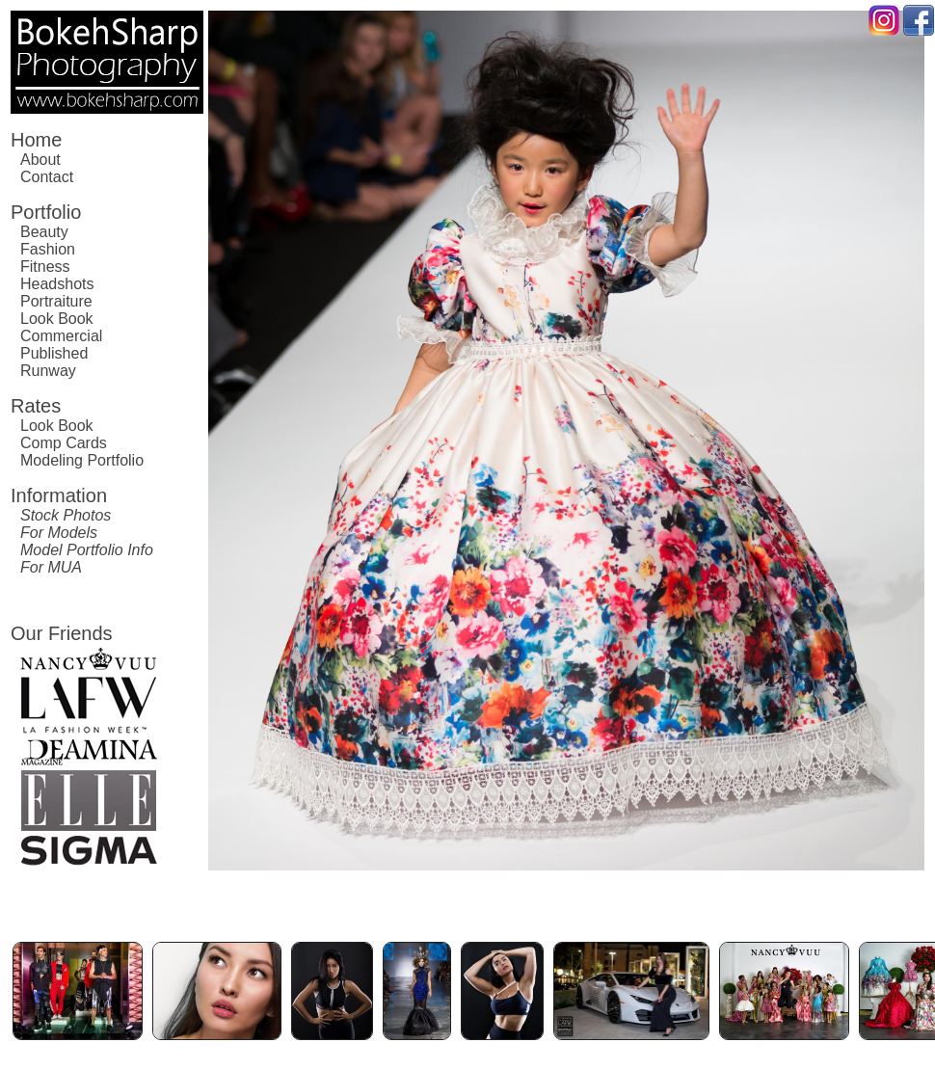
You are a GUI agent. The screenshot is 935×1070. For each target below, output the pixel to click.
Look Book (57, 318)
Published (54, 353)
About (40, 159)
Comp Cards (63, 443)
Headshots (57, 284)
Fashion (47, 249)
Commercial (61, 336)
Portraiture (56, 301)
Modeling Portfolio (82, 460)
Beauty (44, 232)
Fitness (45, 266)
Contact (46, 177)
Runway (48, 370)
